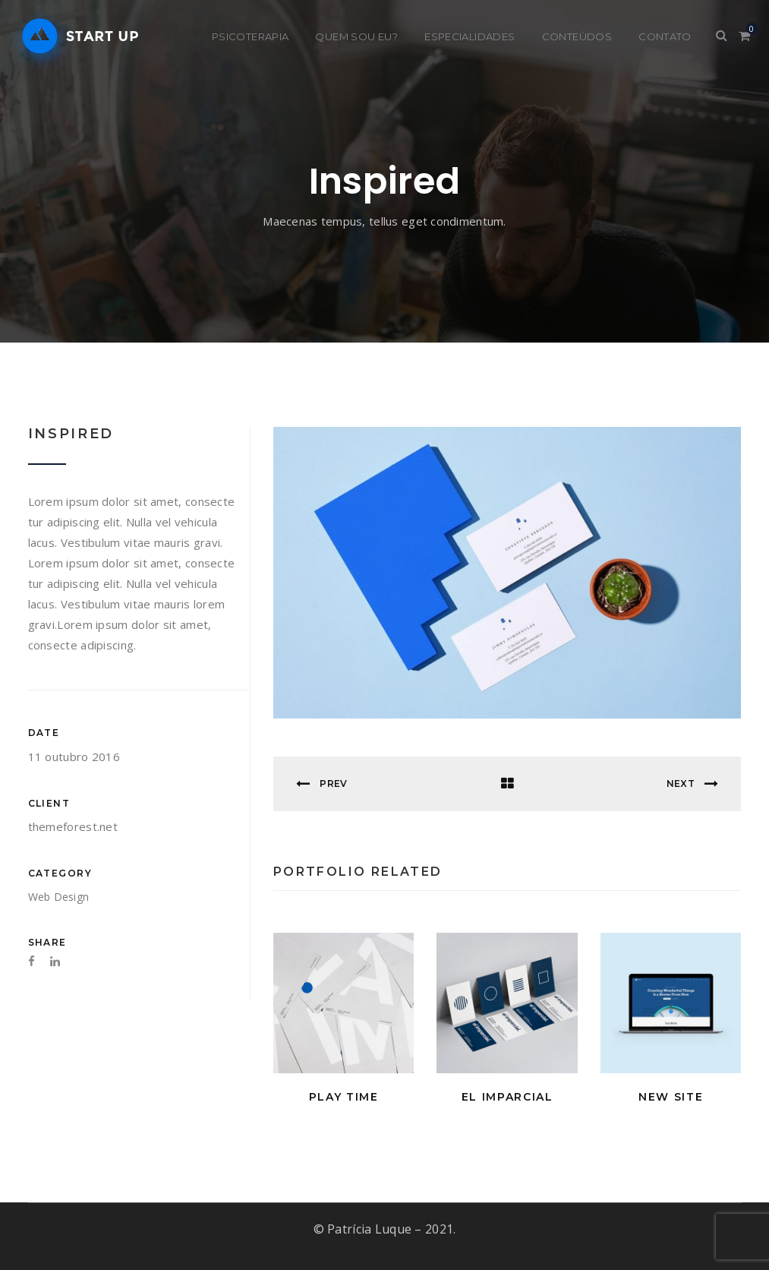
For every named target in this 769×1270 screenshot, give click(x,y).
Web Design (59, 896)
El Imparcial (507, 1096)
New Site (670, 1096)
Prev (322, 782)
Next (693, 782)
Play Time (344, 1096)
